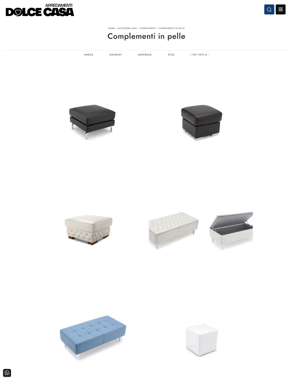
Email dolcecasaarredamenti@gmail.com (31, 344)
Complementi (148, 28)
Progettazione (230, 341)
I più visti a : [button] (200, 55)
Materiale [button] (145, 55)
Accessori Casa (127, 28)
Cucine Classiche (133, 335)
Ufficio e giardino (180, 341)
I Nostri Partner (229, 335)
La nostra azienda (227, 330)
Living (140, 341)
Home (111, 28)
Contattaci (279, 330)
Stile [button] (171, 55)
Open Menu (280, 10)
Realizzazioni (277, 341)
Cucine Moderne (133, 330)
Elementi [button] (115, 55)
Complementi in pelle (172, 28)
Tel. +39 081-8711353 (20, 340)
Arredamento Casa (179, 330)
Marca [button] (88, 55)
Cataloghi (280, 335)
